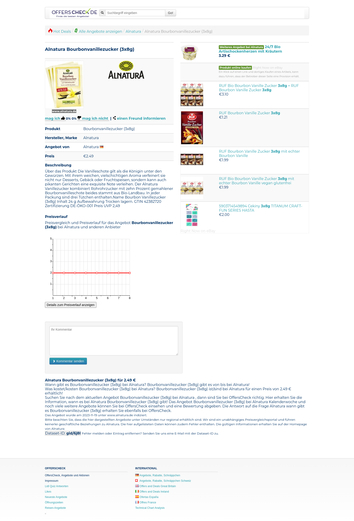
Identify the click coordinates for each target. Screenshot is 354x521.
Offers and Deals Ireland (152, 491)
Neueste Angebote (56, 497)
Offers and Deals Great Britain (155, 486)
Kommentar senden (68, 361)
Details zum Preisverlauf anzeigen (71, 305)
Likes (48, 491)
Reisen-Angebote (55, 507)
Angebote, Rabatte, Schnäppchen (157, 475)
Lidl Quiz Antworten (56, 486)
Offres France (145, 502)
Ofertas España (146, 497)
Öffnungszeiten (54, 502)
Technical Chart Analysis (150, 507)
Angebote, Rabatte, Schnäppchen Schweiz (163, 480)
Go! (170, 13)
